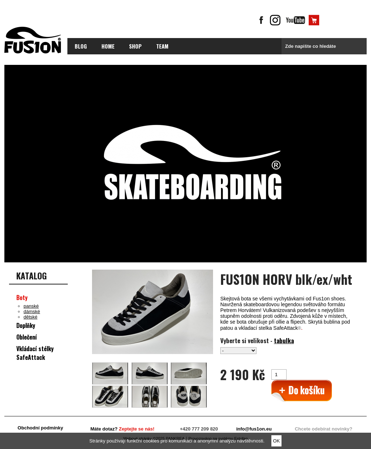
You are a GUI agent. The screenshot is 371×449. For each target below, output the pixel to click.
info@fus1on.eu (254, 429)
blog (81, 46)
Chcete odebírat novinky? (324, 429)
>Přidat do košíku (301, 391)
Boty (22, 297)
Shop (135, 46)
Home (107, 46)
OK (276, 441)
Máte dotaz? (122, 429)
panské (31, 306)
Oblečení (26, 337)
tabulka (284, 340)
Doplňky (25, 325)
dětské (30, 317)
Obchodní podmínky (40, 428)
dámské (32, 311)
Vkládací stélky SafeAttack (35, 353)
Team (162, 46)
